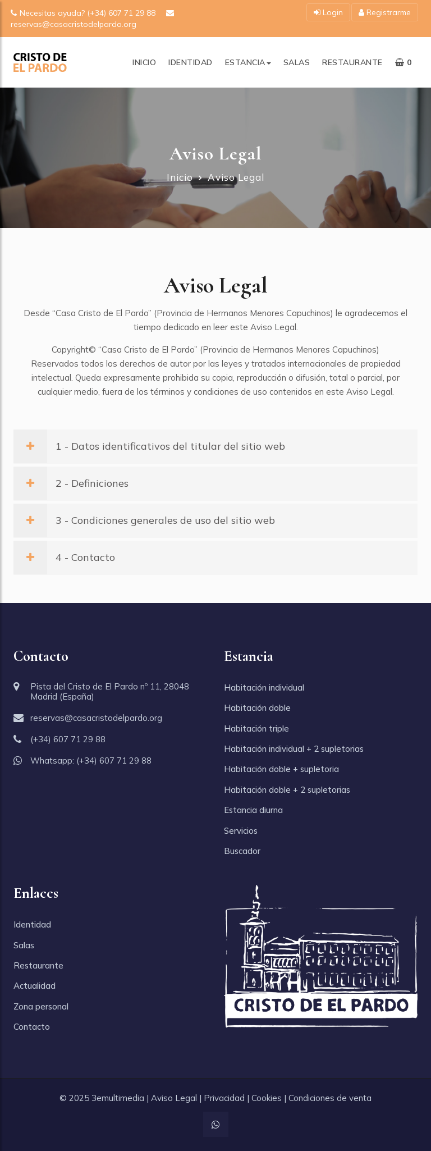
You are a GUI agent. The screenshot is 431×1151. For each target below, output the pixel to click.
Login (328, 12)
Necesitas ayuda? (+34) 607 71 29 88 (84, 13)
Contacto (31, 1026)
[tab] (215, 447)
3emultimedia (117, 1098)
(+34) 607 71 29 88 (68, 739)
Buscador (242, 851)
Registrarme (385, 12)
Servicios (241, 830)
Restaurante (352, 62)
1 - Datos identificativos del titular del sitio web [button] (149, 446)
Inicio (144, 62)
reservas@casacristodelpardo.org (96, 717)
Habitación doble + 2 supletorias (287, 789)
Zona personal (40, 1006)
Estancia (248, 62)
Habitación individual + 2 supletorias (294, 748)
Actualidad (34, 985)
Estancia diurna (253, 810)
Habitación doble (257, 707)
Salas (296, 62)
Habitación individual (264, 687)
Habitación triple (256, 728)
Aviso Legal (174, 1098)
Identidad (190, 62)
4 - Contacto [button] (64, 557)
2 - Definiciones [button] (71, 483)
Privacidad (224, 1098)
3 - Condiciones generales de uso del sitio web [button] (144, 520)
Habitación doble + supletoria (281, 769)
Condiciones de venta (330, 1098)
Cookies (266, 1098)
